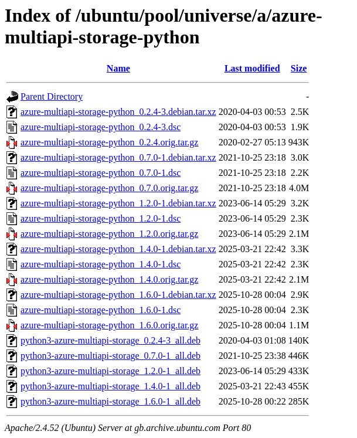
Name (118, 68)
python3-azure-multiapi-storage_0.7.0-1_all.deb (110, 356)
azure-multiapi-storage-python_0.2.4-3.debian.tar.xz (118, 112)
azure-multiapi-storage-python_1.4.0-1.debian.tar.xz (118, 249)
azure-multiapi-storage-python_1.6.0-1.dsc (101, 310)
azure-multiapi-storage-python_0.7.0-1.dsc (101, 173)
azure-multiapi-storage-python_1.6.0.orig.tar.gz (109, 325)
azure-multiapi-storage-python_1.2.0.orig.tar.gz (109, 234)
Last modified (252, 68)
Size (299, 68)
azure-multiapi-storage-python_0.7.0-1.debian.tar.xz (118, 157)
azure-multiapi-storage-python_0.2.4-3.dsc (101, 127)
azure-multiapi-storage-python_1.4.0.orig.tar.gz (109, 279)
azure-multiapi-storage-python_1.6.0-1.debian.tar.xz (118, 295)
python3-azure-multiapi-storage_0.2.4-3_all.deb (110, 340)
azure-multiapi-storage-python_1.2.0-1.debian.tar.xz (118, 203)
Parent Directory (52, 96)
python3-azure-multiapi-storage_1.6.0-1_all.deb (110, 401)
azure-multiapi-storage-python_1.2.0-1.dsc (101, 218)
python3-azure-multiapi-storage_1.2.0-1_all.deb (110, 371)
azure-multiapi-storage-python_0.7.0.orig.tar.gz (109, 188)
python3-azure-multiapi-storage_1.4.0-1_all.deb (110, 386)
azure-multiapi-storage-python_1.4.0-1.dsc (101, 264)
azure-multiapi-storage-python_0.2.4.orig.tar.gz (109, 142)
